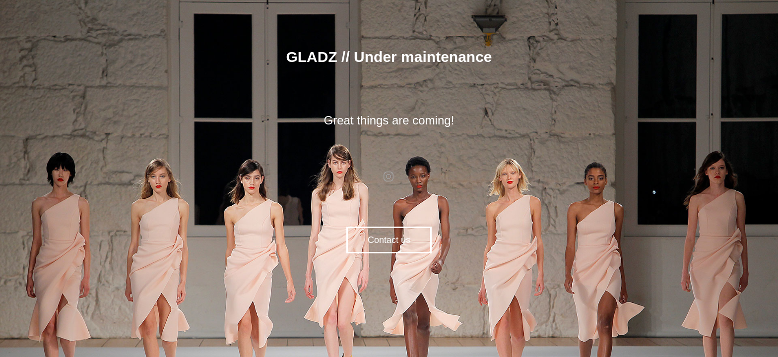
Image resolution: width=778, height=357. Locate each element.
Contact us (389, 240)
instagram (389, 176)
